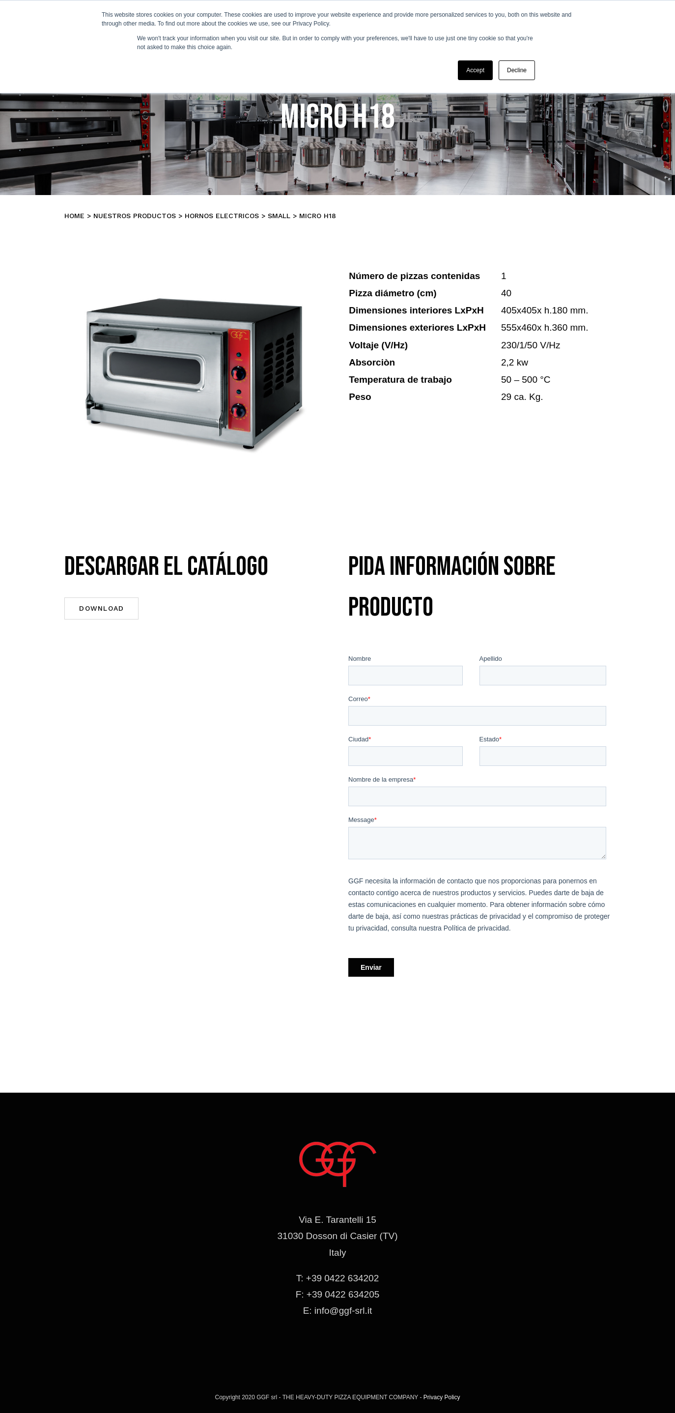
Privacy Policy (441, 1397)
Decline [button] (517, 70)
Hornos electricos (222, 216)
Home (74, 216)
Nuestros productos (134, 216)
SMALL (279, 216)
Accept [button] (475, 70)
